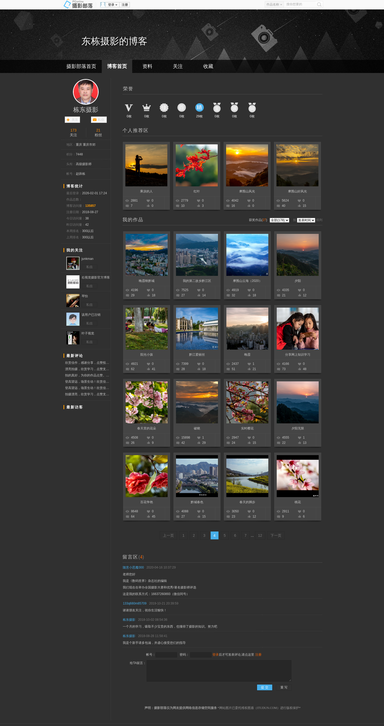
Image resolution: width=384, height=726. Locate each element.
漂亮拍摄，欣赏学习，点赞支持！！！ (87, 369)
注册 (125, 5)
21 (98, 130)
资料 (147, 66)
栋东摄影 (85, 109)
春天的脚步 (247, 502)
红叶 (197, 191)
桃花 (298, 502)
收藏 (208, 66)
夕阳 (298, 281)
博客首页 (117, 66)
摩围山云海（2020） (247, 281)
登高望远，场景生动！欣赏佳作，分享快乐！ (87, 381)
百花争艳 (146, 502)
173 (74, 130)
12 (260, 535)
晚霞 (247, 354)
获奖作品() (258, 220)
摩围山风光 (247, 191)
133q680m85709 (134, 603)
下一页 (275, 535)
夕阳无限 (297, 428)
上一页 (168, 535)
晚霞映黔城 (146, 281)
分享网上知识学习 (297, 354)
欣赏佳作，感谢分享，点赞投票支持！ (87, 363)
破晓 (197, 428)
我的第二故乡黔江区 (197, 281)
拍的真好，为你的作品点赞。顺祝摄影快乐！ (87, 375)
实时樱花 (247, 428)
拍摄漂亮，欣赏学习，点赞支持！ (87, 394)
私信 (101, 120)
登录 (111, 4)
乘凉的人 (146, 191)
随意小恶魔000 (133, 567)
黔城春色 (197, 502)
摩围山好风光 (297, 191)
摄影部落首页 (81, 66)
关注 (178, 66)
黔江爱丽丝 (197, 354)
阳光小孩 (146, 354)
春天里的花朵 (146, 428)
